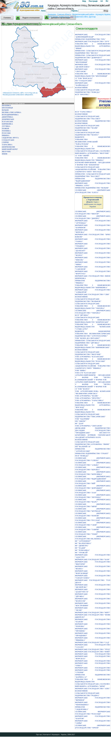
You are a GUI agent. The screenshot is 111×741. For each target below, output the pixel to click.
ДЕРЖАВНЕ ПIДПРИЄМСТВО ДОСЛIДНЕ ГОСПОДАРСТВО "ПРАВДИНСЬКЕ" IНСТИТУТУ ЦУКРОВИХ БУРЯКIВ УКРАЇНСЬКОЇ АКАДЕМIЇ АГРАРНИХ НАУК (92, 432)
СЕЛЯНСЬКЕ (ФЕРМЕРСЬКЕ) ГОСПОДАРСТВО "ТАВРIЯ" (92, 528)
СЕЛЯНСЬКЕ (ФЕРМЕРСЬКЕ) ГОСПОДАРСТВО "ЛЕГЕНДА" (92, 496)
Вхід (84, 1)
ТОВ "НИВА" (80, 370)
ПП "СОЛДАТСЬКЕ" (83, 81)
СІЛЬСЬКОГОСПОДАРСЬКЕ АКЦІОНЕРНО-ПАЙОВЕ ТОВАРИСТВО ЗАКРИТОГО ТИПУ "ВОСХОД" (92, 169)
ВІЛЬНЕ (5, 110)
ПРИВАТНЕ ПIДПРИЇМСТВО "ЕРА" (90, 39)
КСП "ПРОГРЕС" (82, 94)
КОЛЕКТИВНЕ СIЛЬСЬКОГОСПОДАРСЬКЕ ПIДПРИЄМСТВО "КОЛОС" (87, 132)
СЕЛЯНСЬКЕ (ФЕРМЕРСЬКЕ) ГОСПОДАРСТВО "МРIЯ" (92, 505)
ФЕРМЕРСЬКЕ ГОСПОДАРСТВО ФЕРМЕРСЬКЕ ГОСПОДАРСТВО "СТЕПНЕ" (92, 670)
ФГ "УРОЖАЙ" (81, 552)
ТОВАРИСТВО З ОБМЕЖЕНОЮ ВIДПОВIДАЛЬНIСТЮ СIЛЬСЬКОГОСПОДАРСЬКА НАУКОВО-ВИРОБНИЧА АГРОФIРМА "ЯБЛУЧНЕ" (92, 149)
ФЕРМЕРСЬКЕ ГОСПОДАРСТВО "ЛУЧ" (92, 41)
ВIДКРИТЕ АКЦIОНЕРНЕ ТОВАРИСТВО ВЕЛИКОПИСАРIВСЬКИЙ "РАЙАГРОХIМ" (92, 140)
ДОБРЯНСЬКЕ (8, 119)
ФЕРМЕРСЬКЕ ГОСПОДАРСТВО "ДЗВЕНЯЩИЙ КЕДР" (92, 35)
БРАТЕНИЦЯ (7, 108)
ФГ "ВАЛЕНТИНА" (83, 543)
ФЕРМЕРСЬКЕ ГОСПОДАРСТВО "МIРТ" (92, 612)
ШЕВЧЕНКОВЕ (8, 147)
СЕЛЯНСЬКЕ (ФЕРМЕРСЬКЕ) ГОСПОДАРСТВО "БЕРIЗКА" (92, 468)
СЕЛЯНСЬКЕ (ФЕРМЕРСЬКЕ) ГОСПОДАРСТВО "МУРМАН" (92, 510)
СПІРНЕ (5, 142)
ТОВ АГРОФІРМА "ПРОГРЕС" (88, 398)
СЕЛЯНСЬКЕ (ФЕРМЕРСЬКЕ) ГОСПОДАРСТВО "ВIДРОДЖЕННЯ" (92, 477)
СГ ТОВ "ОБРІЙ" (82, 155)
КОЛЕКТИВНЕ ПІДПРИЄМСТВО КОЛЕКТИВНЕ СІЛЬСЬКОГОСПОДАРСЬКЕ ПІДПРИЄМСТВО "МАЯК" (92, 124)
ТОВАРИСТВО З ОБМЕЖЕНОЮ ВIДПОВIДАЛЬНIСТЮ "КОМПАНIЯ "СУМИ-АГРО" (92, 326)
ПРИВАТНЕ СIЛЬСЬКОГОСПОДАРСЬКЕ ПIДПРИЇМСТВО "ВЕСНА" (92, 52)
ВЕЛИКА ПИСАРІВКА (11, 112)
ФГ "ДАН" (79, 423)
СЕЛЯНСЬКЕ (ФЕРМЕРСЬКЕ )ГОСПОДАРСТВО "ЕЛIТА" (92, 191)
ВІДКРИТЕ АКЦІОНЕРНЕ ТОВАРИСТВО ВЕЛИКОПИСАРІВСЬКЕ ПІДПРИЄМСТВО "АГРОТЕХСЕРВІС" (92, 333)
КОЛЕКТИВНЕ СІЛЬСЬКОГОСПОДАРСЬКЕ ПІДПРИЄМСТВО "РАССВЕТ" (88, 116)
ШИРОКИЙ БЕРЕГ (10, 149)
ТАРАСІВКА (7, 144)
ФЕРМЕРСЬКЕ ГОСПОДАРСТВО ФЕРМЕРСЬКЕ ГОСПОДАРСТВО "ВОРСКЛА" (92, 656)
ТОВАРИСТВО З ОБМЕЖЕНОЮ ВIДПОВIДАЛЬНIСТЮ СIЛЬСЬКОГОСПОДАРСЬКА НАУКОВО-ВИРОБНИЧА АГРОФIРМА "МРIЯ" (92, 682)
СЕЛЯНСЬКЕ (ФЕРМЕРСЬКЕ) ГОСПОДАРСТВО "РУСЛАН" (92, 519)
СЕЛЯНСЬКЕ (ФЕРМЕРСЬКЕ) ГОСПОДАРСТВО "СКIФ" (92, 523)
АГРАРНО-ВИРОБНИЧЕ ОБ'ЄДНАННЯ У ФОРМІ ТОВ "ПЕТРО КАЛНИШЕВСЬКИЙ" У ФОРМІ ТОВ (92, 377)
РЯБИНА (5, 135)
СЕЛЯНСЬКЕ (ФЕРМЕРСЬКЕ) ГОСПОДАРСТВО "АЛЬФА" (92, 464)
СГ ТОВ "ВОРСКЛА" (84, 78)
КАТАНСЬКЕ (7, 121)
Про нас (39, 734)
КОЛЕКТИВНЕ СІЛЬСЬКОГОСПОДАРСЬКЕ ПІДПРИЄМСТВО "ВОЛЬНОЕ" (88, 299)
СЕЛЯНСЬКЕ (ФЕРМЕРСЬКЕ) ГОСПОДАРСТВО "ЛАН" (92, 491)
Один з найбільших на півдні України (93, 202)
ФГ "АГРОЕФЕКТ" (83, 541)
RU (107, 1)
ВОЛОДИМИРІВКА (10, 115)
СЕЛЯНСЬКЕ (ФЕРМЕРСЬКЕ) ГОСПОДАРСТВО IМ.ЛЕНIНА (92, 537)
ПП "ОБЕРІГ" (80, 421)
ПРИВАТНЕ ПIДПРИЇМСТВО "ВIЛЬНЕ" (92, 188)
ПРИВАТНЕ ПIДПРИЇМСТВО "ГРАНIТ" (92, 453)
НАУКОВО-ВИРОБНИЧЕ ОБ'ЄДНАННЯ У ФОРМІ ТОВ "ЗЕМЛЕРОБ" (92, 163)
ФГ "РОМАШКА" (82, 550)
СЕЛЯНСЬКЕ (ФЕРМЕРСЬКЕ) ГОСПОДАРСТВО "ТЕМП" (92, 533)
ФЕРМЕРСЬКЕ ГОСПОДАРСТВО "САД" (92, 642)
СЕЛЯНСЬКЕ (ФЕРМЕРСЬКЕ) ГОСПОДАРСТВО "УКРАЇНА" (92, 311)
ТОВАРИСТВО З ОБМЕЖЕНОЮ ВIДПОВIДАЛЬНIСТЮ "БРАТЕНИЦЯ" (92, 75)
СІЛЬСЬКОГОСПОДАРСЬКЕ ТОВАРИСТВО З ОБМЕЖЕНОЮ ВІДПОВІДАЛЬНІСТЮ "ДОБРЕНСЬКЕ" (92, 319)
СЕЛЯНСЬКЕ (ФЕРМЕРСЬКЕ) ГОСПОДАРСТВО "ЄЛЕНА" (92, 459)
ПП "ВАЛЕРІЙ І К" (83, 446)
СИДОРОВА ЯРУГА (10, 138)
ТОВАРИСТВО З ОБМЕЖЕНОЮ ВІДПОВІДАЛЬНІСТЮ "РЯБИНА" (92, 159)
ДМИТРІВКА (7, 117)
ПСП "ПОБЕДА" (82, 456)
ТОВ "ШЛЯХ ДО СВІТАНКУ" (87, 338)
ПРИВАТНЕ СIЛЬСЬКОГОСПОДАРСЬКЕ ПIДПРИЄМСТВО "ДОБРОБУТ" (92, 56)
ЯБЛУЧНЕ (6, 151)
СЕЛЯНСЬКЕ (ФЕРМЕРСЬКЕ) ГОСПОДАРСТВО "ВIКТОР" (92, 212)
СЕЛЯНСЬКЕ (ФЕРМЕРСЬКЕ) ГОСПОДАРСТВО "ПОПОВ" (92, 514)
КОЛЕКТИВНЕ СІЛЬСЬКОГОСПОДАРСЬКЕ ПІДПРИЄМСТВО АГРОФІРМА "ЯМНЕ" (92, 441)
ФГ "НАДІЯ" (80, 548)
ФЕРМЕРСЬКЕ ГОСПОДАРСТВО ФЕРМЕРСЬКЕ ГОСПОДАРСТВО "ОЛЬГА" (92, 663)
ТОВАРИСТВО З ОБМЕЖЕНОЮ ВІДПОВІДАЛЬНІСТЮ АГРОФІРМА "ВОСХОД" (92, 405)
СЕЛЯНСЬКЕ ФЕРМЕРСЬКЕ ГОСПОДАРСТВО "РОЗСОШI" (92, 712)
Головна (7, 18)
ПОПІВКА (6, 131)
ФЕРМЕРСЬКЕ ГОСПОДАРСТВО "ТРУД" (92, 649)
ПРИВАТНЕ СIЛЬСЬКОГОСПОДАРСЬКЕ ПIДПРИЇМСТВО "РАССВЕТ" (92, 175)
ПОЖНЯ (5, 128)
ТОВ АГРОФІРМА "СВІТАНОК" (88, 426)
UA (101, 1)
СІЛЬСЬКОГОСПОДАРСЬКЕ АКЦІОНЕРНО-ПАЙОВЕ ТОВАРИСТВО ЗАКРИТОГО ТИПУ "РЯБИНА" (92, 365)
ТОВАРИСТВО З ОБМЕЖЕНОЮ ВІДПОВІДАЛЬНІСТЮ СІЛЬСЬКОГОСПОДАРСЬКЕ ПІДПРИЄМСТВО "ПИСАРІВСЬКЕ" (92, 413)
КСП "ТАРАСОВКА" (83, 112)
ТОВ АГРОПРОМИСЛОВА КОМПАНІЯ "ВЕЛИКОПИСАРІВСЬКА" (92, 392)
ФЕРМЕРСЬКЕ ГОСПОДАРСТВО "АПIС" (92, 688)
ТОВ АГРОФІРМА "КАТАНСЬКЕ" (89, 357)
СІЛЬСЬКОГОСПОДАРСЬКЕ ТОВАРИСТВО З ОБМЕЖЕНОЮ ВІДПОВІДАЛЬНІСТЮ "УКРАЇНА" (92, 306)
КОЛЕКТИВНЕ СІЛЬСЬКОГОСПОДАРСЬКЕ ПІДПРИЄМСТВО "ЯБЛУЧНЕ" (88, 352)
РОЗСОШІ (6, 133)
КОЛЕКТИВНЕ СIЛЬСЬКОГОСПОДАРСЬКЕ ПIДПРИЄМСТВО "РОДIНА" (87, 693)
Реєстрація (93, 1)
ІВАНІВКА (6, 105)
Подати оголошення (31, 18)
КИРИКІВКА (7, 124)
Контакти (46, 734)
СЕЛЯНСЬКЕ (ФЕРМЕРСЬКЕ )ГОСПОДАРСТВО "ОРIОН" (92, 726)
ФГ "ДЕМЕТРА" (81, 546)
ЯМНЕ (5, 154)
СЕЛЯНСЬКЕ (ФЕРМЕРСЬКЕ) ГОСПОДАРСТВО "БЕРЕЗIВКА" (92, 473)
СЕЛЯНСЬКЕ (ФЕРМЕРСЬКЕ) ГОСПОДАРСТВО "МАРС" (92, 500)
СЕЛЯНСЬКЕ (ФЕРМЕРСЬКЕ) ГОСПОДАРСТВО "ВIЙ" (92, 482)
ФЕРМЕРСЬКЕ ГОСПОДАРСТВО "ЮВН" (92, 652)
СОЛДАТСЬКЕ (8, 140)
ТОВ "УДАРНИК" (82, 419)
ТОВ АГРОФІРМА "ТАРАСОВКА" (89, 400)
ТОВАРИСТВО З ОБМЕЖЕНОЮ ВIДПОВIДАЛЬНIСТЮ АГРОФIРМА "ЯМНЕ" (92, 46)
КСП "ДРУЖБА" (82, 315)
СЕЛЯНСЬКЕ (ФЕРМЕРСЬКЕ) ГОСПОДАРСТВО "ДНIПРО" (92, 217)
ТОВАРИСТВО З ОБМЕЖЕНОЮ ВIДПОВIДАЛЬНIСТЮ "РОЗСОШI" (92, 360)
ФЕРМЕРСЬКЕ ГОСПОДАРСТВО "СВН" (92, 294)
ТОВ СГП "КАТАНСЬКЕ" (85, 373)
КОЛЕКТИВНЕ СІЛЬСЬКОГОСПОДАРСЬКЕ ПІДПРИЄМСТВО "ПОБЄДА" (87, 89)
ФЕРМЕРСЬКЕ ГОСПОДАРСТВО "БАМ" (92, 559)
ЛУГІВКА (6, 126)
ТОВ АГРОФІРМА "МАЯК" (86, 396)
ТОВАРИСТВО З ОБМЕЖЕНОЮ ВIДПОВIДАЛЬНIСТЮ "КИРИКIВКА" (92, 286)
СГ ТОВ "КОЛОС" (82, 389)
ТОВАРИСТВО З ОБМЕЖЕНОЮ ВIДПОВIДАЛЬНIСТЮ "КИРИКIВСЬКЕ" (92, 346)
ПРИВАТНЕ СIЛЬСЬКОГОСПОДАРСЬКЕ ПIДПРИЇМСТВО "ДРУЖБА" (92, 341)
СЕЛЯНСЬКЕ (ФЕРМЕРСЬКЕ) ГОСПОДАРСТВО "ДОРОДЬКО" (92, 487)
